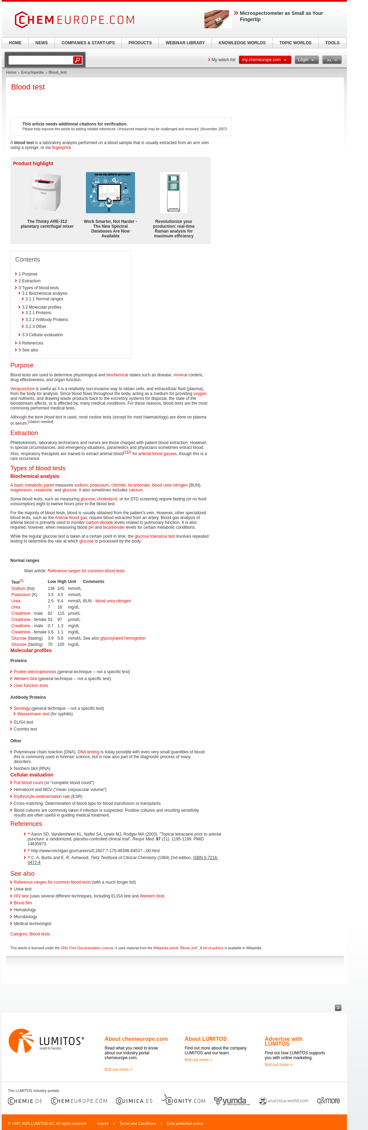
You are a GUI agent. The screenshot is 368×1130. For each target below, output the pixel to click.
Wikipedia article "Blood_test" (175, 948)
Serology (22, 708)
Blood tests (39, 934)
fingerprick (61, 147)
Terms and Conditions (137, 1123)
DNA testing (88, 752)
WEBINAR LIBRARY (185, 42)
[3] (21, 581)
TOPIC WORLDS (295, 42)
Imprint (103, 1123)
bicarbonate (139, 485)
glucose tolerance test (155, 536)
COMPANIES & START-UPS (88, 42)
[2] (129, 452)
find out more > (118, 1069)
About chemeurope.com (136, 1039)
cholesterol (107, 499)
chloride (118, 485)
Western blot (25, 678)
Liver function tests (31, 685)
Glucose (19, 638)
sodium (81, 485)
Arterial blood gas (71, 517)
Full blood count (28, 782)
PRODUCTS (140, 42)
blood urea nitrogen (169, 485)
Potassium (21, 594)
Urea (15, 601)
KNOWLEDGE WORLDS (242, 42)
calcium (136, 490)
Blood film (23, 903)
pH (91, 527)
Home (11, 72)
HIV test (21, 896)
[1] (125, 452)
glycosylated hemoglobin (122, 638)
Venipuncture (22, 388)
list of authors (213, 948)
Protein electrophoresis (35, 671)
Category (18, 934)
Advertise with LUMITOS (283, 1041)
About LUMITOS (206, 1039)
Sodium (18, 588)
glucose (69, 490)
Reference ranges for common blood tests (86, 570)
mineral (180, 375)
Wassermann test (33, 714)
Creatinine (20, 613)
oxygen (200, 393)
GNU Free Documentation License (87, 948)
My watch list (223, 59)
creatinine (43, 490)
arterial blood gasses (157, 453)
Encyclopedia (32, 72)
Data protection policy (185, 1123)
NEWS (42, 42)
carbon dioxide (99, 522)
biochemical (117, 375)
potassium (99, 485)
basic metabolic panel (34, 485)
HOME (15, 42)
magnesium (21, 490)
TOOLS (332, 42)
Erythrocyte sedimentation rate (42, 796)
